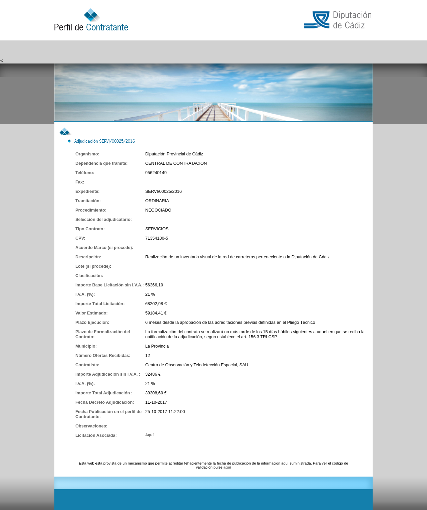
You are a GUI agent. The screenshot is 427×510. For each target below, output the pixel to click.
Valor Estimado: (91, 312)
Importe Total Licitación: (100, 303)
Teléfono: (84, 172)
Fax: (79, 181)
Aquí (149, 435)
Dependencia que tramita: (101, 163)
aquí (227, 467)
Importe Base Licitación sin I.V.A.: (109, 284)
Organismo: (87, 153)
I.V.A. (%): (85, 294)
